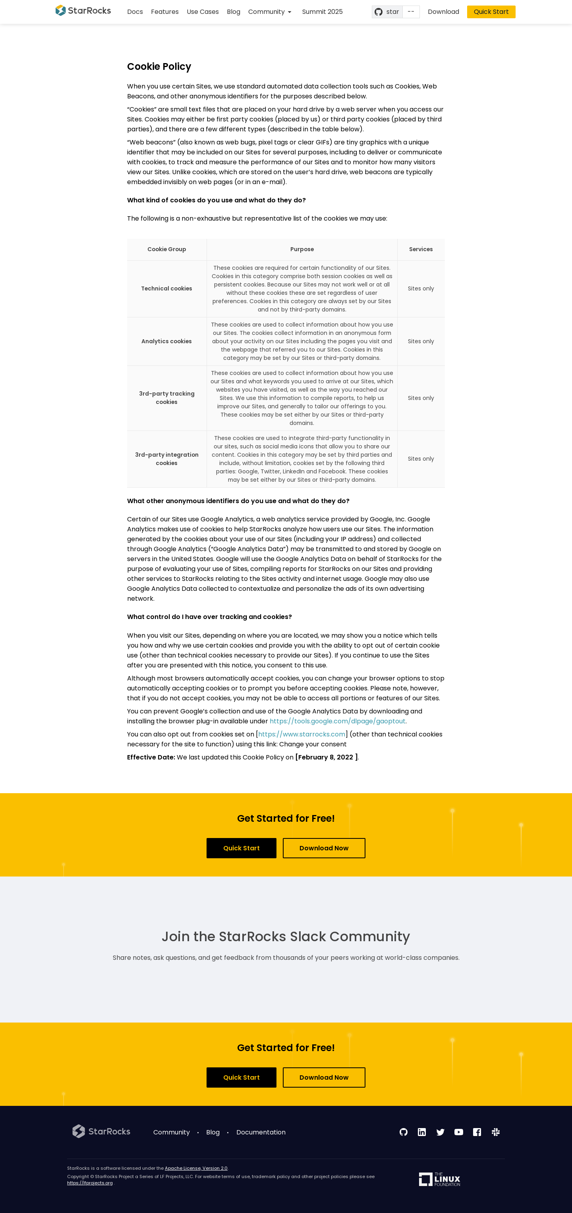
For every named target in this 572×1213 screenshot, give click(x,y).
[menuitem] (271, 12)
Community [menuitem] (171, 1132)
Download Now (324, 848)
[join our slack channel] (496, 1132)
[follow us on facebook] (477, 1132)
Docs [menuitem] (135, 11)
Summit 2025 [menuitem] (322, 11)
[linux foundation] (439, 1180)
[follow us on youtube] (459, 1132)
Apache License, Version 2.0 (196, 1168)
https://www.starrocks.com (301, 734)
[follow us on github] (403, 1132)
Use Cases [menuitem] (203, 11)
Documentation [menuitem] (261, 1132)
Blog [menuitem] (233, 11)
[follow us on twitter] (440, 1132)
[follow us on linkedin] (422, 1132)
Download (443, 11)
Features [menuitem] (165, 11)
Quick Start (491, 11)
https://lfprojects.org (90, 1183)
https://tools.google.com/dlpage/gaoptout (338, 721)
